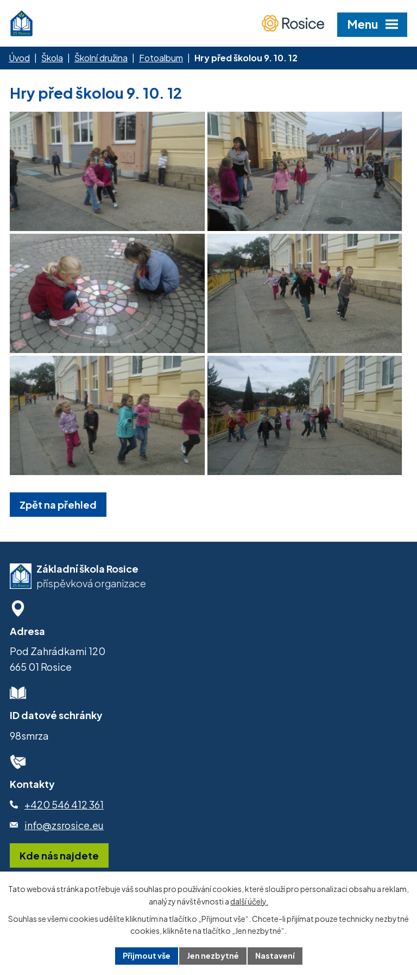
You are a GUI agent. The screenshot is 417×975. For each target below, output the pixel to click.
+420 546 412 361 (64, 804)
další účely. (249, 901)
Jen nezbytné (213, 955)
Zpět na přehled (58, 504)
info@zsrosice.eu (64, 825)
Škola (52, 57)
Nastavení (275, 955)
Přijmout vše (146, 955)
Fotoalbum (161, 57)
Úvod (19, 57)
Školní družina (101, 57)
